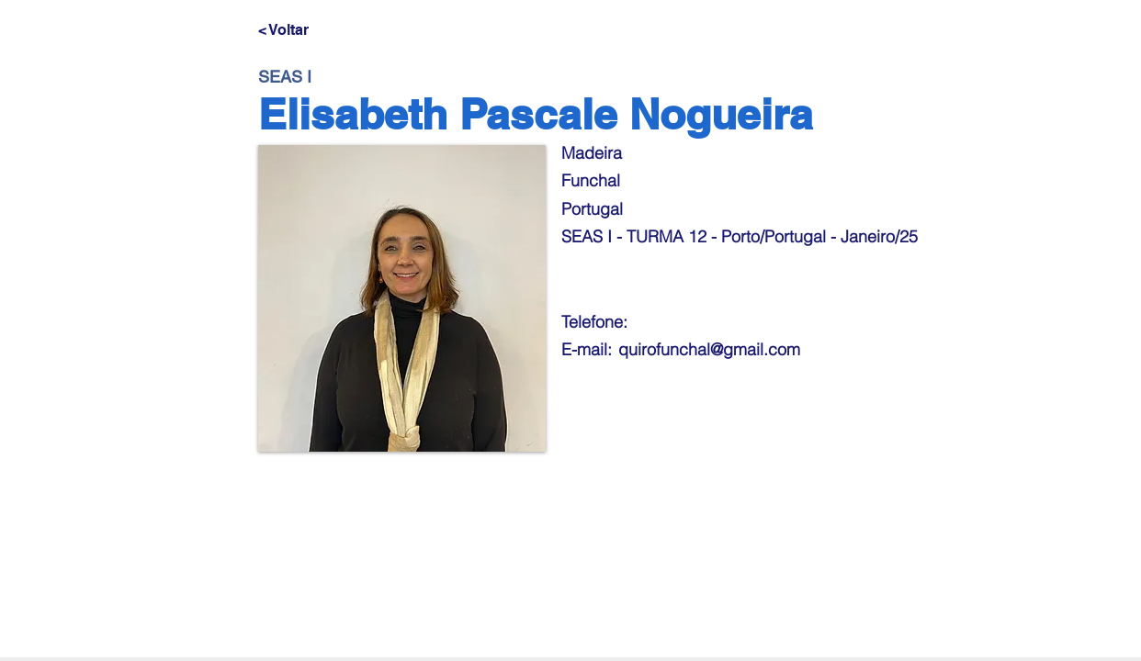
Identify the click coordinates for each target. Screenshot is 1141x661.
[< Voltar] (318, 30)
